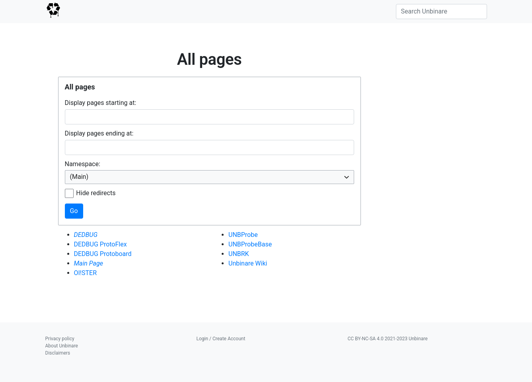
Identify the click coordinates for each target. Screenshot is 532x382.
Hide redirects (95, 193)
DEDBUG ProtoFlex (100, 244)
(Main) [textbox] (79, 176)
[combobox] (209, 177)
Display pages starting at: (100, 103)
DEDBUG (86, 235)
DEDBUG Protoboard (103, 254)
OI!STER (85, 273)
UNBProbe (243, 235)
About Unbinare (61, 346)
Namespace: (82, 164)
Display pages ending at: (99, 133)
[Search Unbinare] (441, 11)
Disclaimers (57, 353)
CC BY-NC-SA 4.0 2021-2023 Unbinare (388, 338)
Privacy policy (59, 338)
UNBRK (238, 254)
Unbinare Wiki (247, 263)
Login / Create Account (221, 338)
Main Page (88, 263)
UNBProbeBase (250, 244)
